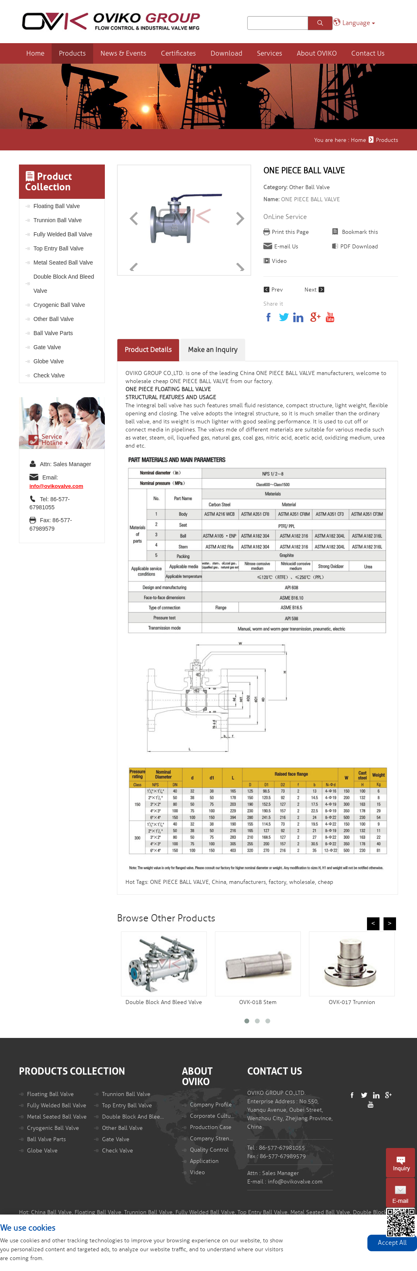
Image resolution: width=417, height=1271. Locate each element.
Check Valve (49, 375)
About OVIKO (317, 53)
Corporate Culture (212, 1116)
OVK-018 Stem (258, 1002)
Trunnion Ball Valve (57, 220)
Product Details (148, 350)
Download (226, 53)
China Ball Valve (51, 1212)
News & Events (123, 53)
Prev (273, 289)
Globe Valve (48, 361)
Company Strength (212, 1138)
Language (354, 22)
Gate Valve (47, 347)
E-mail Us (286, 246)
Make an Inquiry (213, 350)
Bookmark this (359, 232)
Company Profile (211, 1104)
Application (204, 1161)
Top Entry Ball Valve (58, 248)
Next (314, 289)
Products (72, 53)
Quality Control (209, 1149)
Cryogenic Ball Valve (59, 305)
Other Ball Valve (53, 319)
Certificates (178, 53)
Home (35, 53)
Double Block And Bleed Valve (63, 283)
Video (279, 261)
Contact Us (368, 53)
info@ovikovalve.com (56, 486)
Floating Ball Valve (56, 206)
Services (269, 53)
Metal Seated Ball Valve (63, 262)
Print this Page (290, 232)
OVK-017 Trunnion (352, 1002)
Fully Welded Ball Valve (62, 234)
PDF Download (359, 246)
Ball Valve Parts (53, 333)
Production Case (210, 1127)
